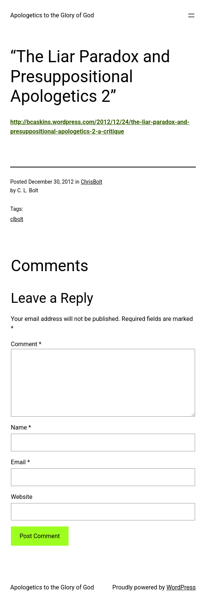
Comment (26, 344)
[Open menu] (191, 15)
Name (21, 427)
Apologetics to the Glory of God (52, 15)
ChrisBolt (91, 182)
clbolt (16, 219)
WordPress (181, 587)
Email (20, 462)
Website (21, 496)
